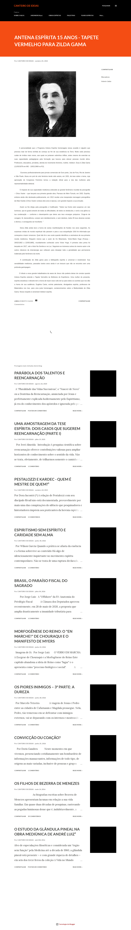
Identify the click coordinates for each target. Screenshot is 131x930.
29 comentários (34, 816)
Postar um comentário (37, 411)
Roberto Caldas (106, 81)
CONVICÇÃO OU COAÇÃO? (37, 737)
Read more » (77, 411)
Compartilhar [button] (107, 69)
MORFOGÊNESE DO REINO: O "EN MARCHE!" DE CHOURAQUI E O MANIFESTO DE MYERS (43, 636)
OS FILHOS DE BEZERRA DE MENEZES (46, 783)
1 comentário (33, 466)
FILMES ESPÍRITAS (87, 15)
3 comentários (34, 517)
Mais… (102, 15)
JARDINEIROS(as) (36, 15)
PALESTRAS (71, 15)
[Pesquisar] (106, 6)
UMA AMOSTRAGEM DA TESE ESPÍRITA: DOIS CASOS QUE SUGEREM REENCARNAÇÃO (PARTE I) (47, 428)
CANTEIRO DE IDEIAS (26, 5)
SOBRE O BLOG (19, 15)
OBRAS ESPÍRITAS (55, 15)
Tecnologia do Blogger (65, 924)
